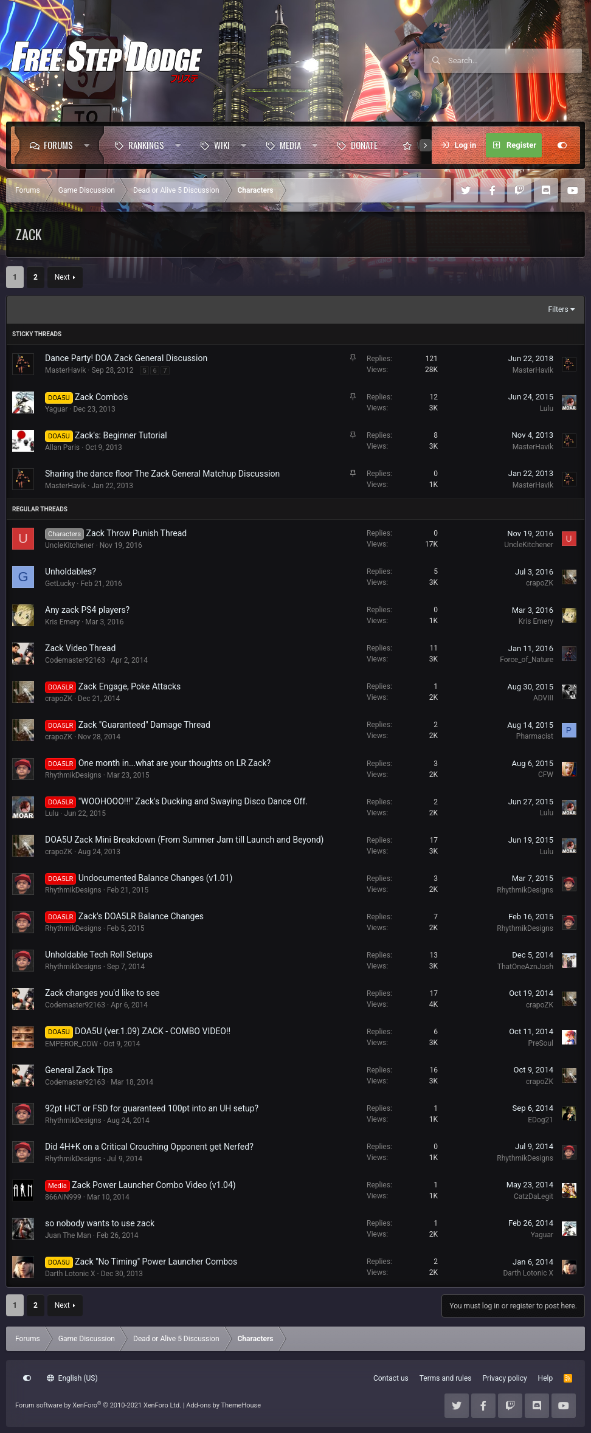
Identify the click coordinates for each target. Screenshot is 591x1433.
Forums (58, 144)
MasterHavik (65, 370)
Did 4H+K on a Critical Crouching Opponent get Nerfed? (149, 1147)
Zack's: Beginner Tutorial (121, 435)
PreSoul (540, 1043)
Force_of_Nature (526, 659)
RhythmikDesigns (73, 775)
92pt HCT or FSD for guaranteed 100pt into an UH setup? (151, 1108)
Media (290, 144)
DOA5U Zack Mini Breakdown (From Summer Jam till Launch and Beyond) (184, 839)
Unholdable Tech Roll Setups (99, 954)
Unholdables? (70, 571)
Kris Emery (62, 622)
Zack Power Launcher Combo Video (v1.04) (154, 1185)
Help (545, 1378)
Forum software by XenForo (98, 1405)
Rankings (146, 144)
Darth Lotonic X (70, 1273)
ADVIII (543, 698)
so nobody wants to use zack (99, 1223)
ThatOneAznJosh (525, 966)
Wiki (222, 144)
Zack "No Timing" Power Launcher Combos (156, 1261)
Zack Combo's (101, 397)
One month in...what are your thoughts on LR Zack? (174, 763)
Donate (364, 144)
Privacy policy (504, 1378)
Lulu (546, 408)
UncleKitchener (69, 545)
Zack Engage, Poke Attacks (129, 686)
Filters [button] (558, 309)
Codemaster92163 (75, 660)
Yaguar (56, 409)
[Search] (515, 61)
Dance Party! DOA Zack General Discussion (126, 358)
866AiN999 (63, 1197)
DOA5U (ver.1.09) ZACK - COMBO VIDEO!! (152, 1031)
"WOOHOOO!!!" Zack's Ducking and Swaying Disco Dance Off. (193, 801)
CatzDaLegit (533, 1196)
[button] (89, 145)
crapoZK (539, 583)
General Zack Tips (79, 1070)
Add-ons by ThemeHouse (223, 1405)
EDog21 (540, 1120)
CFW (545, 774)
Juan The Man (68, 1235)
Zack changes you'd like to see (102, 993)
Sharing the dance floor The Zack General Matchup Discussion (162, 473)
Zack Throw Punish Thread (136, 533)
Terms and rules (446, 1378)
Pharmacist (534, 736)
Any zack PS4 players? (87, 610)
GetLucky (60, 583)
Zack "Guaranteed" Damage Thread (144, 725)
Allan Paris (62, 447)
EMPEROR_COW (71, 1044)
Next (62, 277)
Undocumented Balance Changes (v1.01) (155, 878)
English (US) (72, 1378)
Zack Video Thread (80, 648)
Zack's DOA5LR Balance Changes (141, 916)
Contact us (391, 1378)
